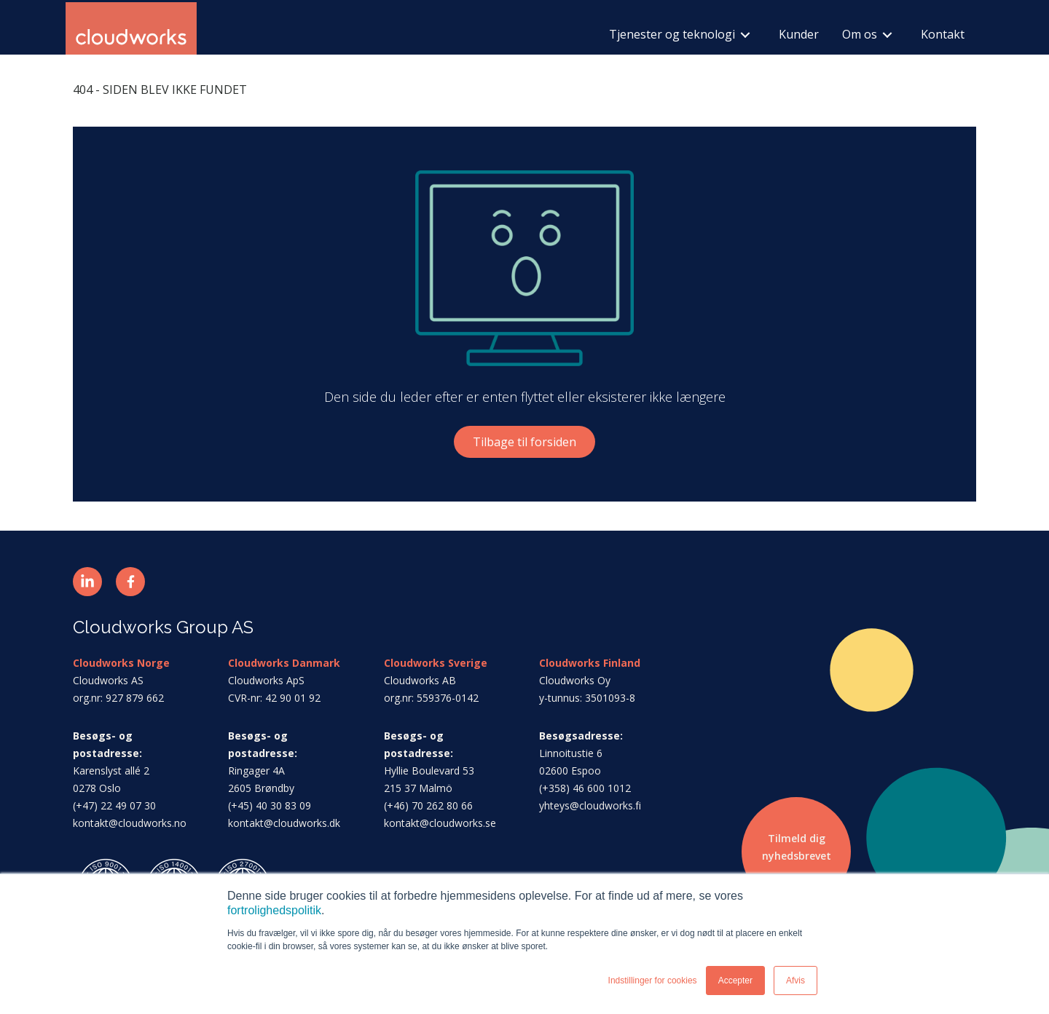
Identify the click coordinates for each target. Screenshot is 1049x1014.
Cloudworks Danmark (284, 663)
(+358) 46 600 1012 (585, 788)
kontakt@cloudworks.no (129, 823)
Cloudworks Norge (121, 663)
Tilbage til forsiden (524, 442)
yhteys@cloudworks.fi (590, 805)
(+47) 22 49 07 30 (114, 805)
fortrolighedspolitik (274, 910)
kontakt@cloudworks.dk (284, 823)
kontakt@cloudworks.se (440, 823)
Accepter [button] (735, 980)
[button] (87, 581)
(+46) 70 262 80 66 (428, 805)
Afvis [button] (795, 980)
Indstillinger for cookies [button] (652, 980)
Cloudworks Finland (589, 663)
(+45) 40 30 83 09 (269, 805)
